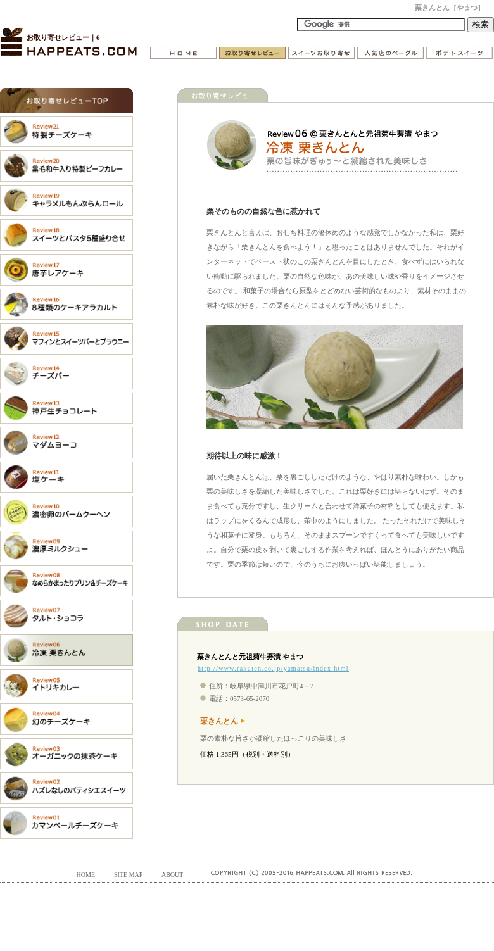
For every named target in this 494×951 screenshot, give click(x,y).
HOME (86, 874)
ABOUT (172, 874)
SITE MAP (128, 874)
